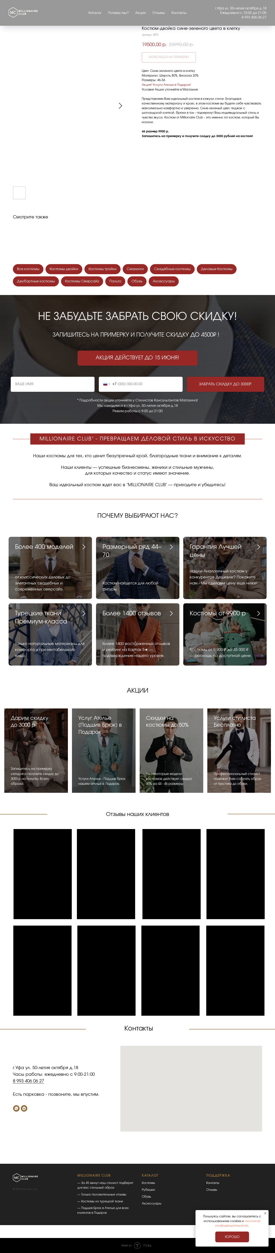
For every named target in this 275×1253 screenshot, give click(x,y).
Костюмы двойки (64, 269)
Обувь (136, 281)
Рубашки (148, 1189)
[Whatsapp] (16, 1108)
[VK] (24, 1108)
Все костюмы (28, 269)
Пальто (115, 281)
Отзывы (158, 13)
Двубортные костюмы (36, 281)
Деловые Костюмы (216, 269)
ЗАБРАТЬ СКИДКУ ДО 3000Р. (225, 384)
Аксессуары (164, 281)
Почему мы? (118, 13)
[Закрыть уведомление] (265, 1213)
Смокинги (135, 269)
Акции (140, 13)
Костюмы (148, 1183)
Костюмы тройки (102, 269)
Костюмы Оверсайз (82, 281)
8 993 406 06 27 (28, 1081)
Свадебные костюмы (172, 269)
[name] (53, 384)
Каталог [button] (95, 13)
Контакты (178, 13)
